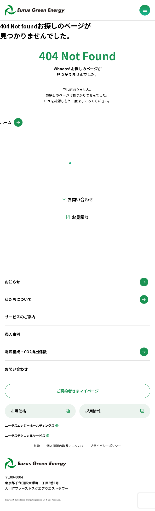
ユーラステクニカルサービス (25, 435)
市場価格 (18, 411)
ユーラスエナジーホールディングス (29, 425)
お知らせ (12, 282)
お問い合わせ (80, 199)
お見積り (80, 217)
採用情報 (93, 411)
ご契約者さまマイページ (78, 391)
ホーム (5, 122)
